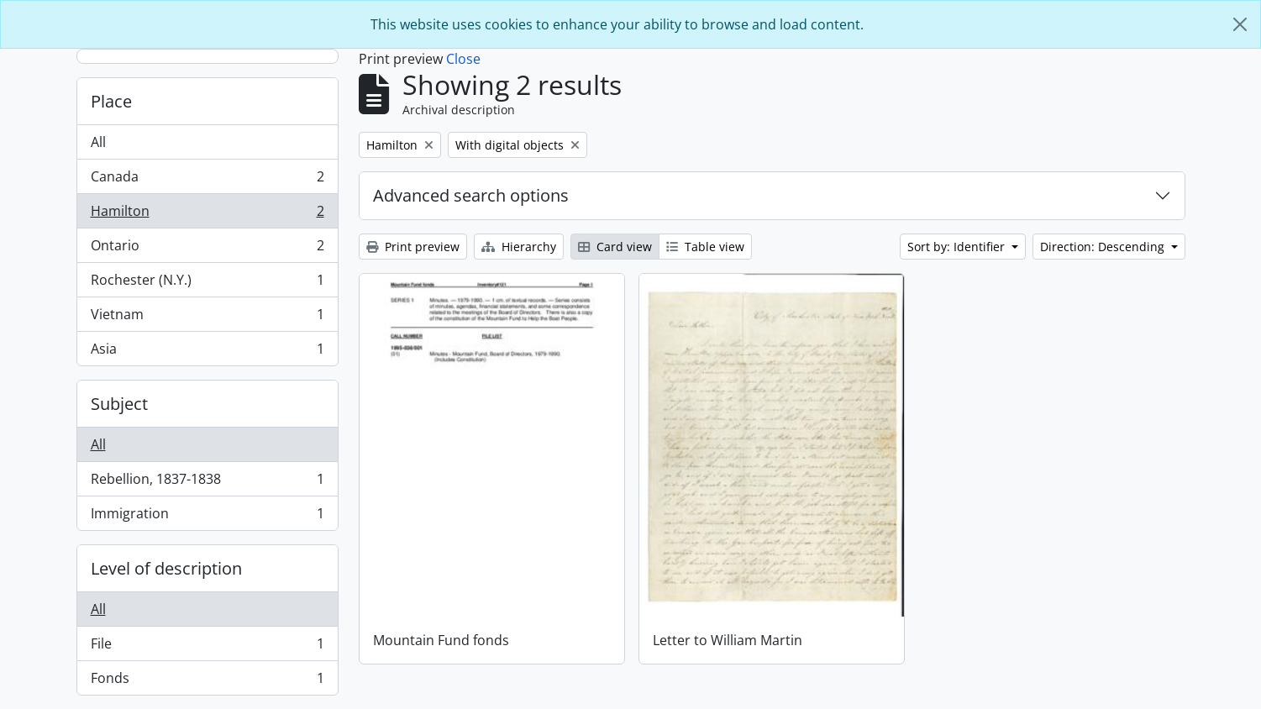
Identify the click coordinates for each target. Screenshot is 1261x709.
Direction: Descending (1104, 247)
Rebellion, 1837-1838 (207, 482)
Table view (705, 247)
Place (111, 101)
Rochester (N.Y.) (207, 283)
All (98, 142)
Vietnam (207, 318)
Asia (207, 352)
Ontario (207, 249)
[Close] (1240, 24)
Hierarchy (518, 247)
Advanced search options (471, 195)
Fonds (207, 681)
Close (463, 59)
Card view (615, 247)
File (207, 647)
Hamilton (207, 214)
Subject (119, 403)
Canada (207, 180)
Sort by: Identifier (957, 247)
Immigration (207, 516)
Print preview (413, 247)
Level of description (166, 568)
